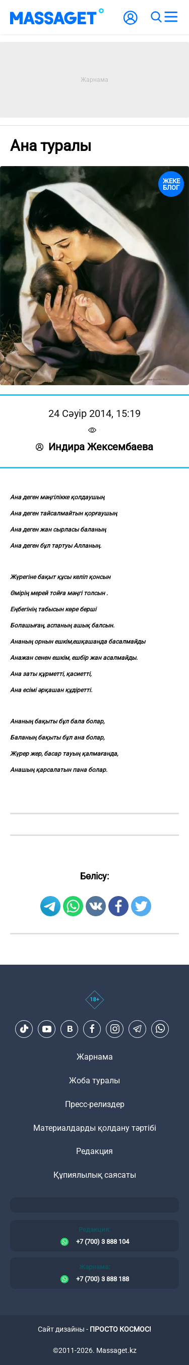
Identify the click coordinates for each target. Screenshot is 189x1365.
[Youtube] (47, 1029)
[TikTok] (24, 1029)
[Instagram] (115, 1029)
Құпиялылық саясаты (94, 1175)
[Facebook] (92, 1029)
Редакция (94, 1151)
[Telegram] (138, 1029)
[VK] (70, 1029)
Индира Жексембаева (94, 447)
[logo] (57, 17)
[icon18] (94, 1005)
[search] (156, 17)
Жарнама (95, 1057)
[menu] (171, 17)
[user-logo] (130, 23)
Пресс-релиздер (94, 1104)
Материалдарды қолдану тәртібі (94, 1128)
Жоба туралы (94, 1080)
